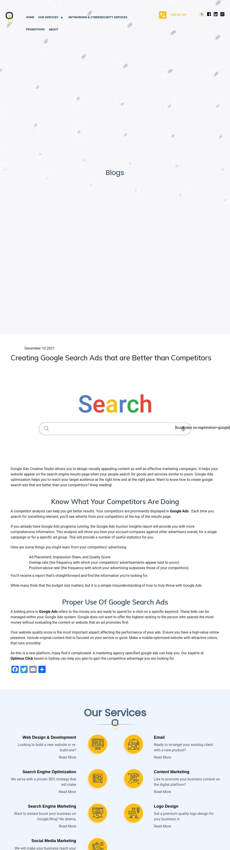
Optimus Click (22, 658)
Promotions (35, 29)
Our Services (51, 17)
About (53, 29)
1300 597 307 (178, 14)
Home (30, 17)
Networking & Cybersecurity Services (97, 17)
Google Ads (179, 511)
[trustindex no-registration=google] (202, 427)
